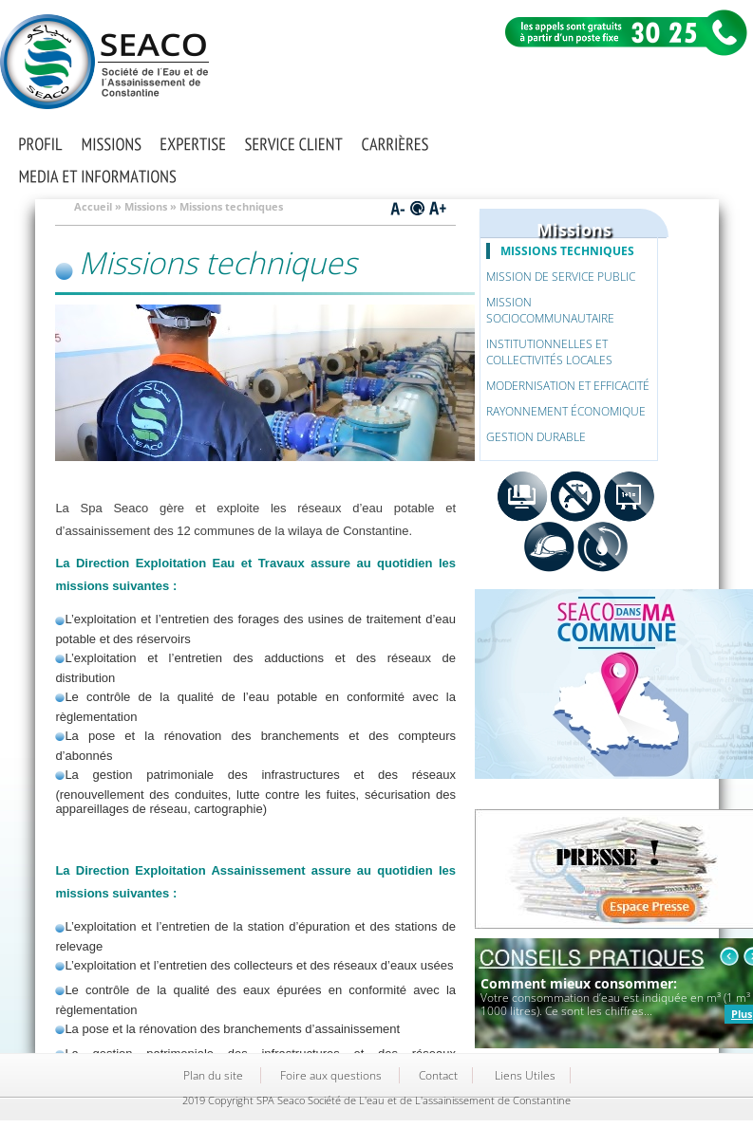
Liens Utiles (525, 1075)
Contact (438, 1075)
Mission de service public (560, 276)
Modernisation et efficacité (567, 386)
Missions (145, 206)
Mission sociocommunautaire (550, 310)
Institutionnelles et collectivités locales (549, 352)
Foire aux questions (331, 1075)
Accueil (93, 206)
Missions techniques (567, 251)
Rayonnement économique (566, 411)
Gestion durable (536, 437)
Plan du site (213, 1075)
